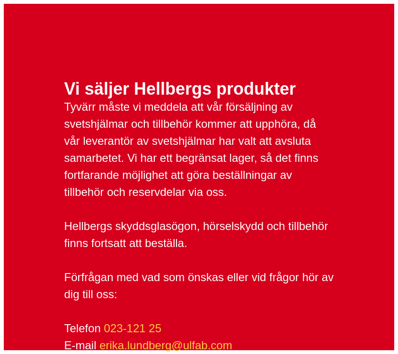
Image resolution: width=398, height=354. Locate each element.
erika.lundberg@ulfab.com (165, 345)
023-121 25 (132, 328)
